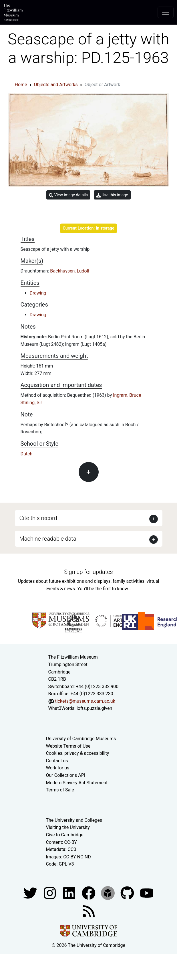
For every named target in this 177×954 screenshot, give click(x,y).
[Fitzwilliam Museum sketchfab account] (108, 892)
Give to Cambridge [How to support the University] (64, 835)
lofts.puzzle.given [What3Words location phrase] (94, 708)
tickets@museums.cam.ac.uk (85, 701)
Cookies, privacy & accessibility (77, 753)
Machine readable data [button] (47, 538)
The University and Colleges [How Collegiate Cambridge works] (74, 820)
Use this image (112, 195)
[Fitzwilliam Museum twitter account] (31, 892)
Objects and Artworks (56, 84)
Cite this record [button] (38, 518)
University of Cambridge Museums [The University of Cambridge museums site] (81, 738)
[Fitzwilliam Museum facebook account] (69, 892)
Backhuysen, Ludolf (70, 271)
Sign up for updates (88, 571)
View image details (68, 195)
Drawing (38, 293)
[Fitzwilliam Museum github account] (128, 892)
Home (21, 84)
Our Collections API (65, 775)
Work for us (57, 768)
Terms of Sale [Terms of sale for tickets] (60, 790)
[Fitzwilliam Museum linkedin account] (89, 892)
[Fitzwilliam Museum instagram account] (50, 892)
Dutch (27, 454)
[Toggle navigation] (166, 12)
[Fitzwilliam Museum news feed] (88, 911)
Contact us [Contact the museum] (57, 760)
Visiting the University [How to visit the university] (68, 827)
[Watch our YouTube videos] (147, 892)
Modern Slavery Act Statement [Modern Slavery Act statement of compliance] (77, 782)
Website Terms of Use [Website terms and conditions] (68, 746)
